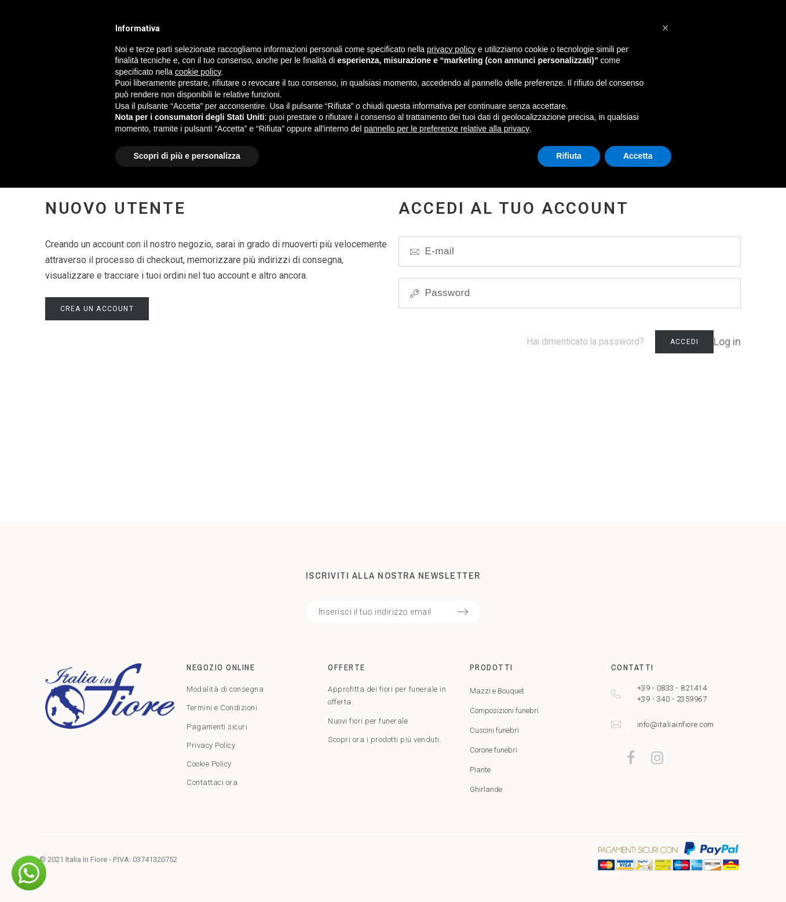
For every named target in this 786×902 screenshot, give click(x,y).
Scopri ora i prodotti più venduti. (384, 739)
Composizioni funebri (504, 710)
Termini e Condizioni (222, 707)
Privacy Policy (211, 745)
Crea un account (97, 309)
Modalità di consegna (225, 689)
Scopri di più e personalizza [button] (187, 155)
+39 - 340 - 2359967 (672, 699)
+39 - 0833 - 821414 (672, 688)
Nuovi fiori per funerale (368, 721)
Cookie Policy (209, 763)
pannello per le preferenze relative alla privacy (446, 128)
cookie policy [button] (198, 71)
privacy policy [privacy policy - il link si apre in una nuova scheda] (451, 49)
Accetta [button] (638, 155)
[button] (29, 873)
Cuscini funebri (494, 730)
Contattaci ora (212, 782)
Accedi (684, 342)
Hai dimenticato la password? (585, 341)
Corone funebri (493, 750)
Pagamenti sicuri (217, 726)
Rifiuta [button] (569, 155)
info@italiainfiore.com (675, 724)
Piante (480, 769)
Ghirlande (486, 789)
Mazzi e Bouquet (497, 690)
